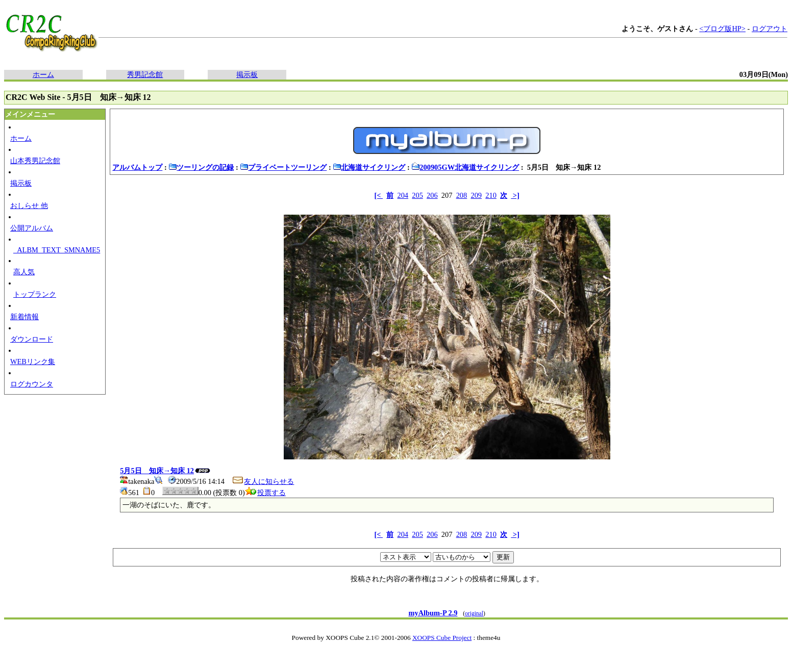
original (474, 613)
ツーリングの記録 (201, 167)
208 (461, 195)
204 (402, 195)
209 (476, 195)
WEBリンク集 (32, 361)
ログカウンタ (31, 384)
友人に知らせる (263, 481)
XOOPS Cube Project (442, 637)
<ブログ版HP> (722, 28)
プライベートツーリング (283, 167)
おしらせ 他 (29, 205)
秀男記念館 (145, 74)
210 (491, 195)
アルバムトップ (137, 167)
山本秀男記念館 (35, 161)
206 (432, 195)
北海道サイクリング (369, 167)
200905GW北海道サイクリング (465, 167)
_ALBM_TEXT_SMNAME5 (56, 250)
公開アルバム (31, 228)
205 (417, 195)
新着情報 (24, 317)
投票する (265, 492)
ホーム (43, 74)
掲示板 (247, 74)
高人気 (24, 272)
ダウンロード (31, 339)
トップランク (34, 294)
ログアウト (769, 28)
